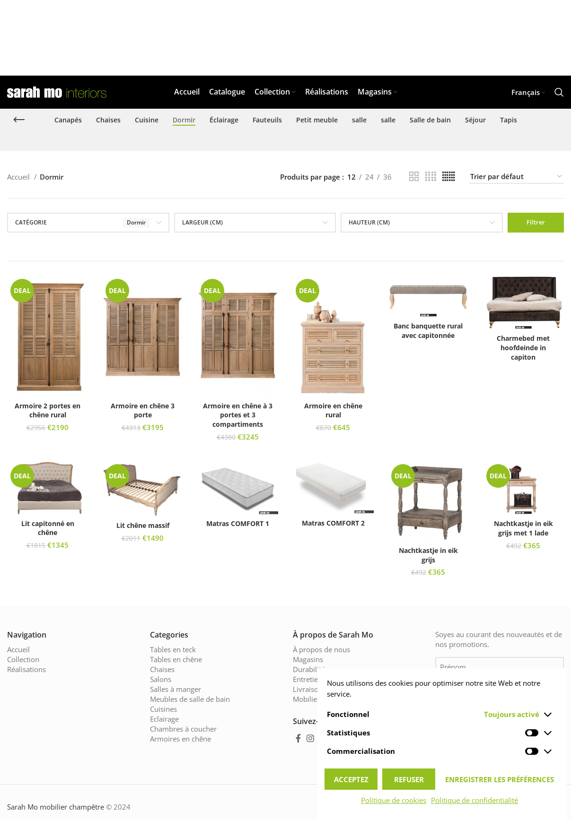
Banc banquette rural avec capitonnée (428, 330)
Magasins (308, 659)
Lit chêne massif (142, 525)
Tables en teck (173, 649)
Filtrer (536, 222)
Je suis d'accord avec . (500, 721)
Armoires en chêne (180, 738)
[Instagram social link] (310, 738)
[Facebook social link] (298, 738)
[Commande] (516, 177)
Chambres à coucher (183, 729)
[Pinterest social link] (339, 738)
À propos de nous (321, 649)
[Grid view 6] (448, 176)
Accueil (19, 176)
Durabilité (309, 669)
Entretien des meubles (329, 679)
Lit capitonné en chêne (47, 528)
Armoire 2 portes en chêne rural (47, 410)
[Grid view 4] (430, 176)
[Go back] (19, 120)
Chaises (162, 669)
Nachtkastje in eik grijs (428, 555)
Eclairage (164, 719)
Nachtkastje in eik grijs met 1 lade (523, 528)
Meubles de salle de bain (190, 699)
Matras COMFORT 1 (237, 523)
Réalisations (26, 669)
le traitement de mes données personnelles (500, 721)
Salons (160, 679)
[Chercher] (559, 92)
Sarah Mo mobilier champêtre (55, 806)
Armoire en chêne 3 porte (143, 410)
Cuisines (163, 709)
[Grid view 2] (414, 176)
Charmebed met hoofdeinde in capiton (523, 347)
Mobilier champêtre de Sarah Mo (346, 699)
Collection (23, 659)
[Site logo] (56, 91)
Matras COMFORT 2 (333, 522)
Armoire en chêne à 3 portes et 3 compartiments (237, 415)
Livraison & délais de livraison (341, 689)
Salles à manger (175, 689)
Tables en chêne (176, 659)
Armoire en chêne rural (333, 410)
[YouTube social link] (324, 738)
